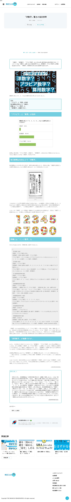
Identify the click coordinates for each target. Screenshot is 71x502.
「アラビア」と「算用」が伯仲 (19, 102)
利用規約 (55, 483)
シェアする (40, 24)
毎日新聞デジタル (57, 490)
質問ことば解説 (32, 20)
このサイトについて (31, 4)
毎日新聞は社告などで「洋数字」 (20, 104)
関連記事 (6, 457)
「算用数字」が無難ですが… (19, 108)
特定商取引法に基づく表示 (59, 485)
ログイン (57, 4)
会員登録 (63, 4)
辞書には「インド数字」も (18, 106)
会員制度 (38, 4)
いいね (30, 24)
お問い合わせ (56, 480)
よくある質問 (56, 478)
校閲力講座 (44, 4)
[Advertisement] (35, 39)
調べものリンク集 (57, 488)
